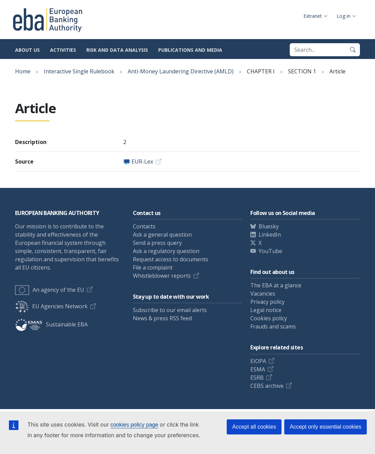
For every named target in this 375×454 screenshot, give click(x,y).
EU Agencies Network (51, 306)
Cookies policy (268, 318)
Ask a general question (162, 234)
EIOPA (258, 361)
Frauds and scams (273, 326)
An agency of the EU (49, 290)
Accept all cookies (254, 427)
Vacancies (262, 293)
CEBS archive (267, 386)
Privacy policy (267, 302)
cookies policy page (134, 425)
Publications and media (190, 50)
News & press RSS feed (162, 318)
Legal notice (266, 310)
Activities (63, 50)
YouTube (270, 251)
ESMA (257, 369)
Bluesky (269, 226)
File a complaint (153, 267)
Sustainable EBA (51, 324)
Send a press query (157, 243)
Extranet (312, 16)
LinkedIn (270, 234)
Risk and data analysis (117, 50)
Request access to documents (170, 259)
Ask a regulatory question (166, 251)
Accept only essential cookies (325, 427)
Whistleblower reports (162, 275)
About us (27, 50)
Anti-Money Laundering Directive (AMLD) (181, 71)
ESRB (257, 377)
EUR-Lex (142, 161)
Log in (343, 16)
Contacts (144, 226)
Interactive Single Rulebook (79, 71)
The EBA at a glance (275, 285)
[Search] (353, 49)
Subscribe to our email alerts (170, 310)
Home (22, 71)
